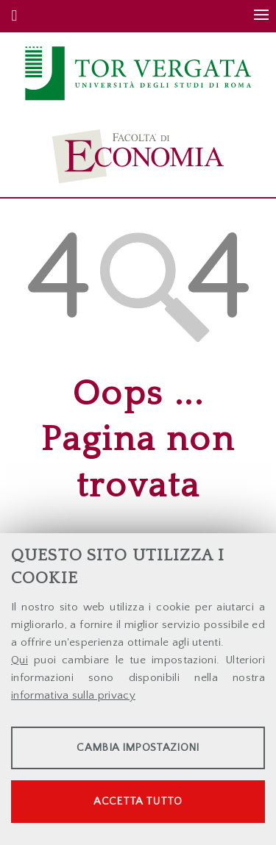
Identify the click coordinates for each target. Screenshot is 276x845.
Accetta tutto (137, 801)
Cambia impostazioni (138, 747)
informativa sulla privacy (73, 695)
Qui (19, 660)
